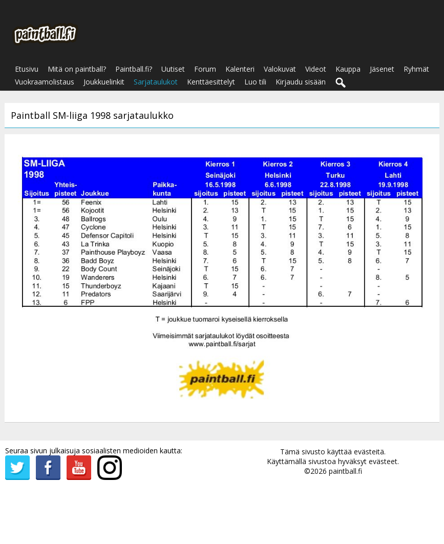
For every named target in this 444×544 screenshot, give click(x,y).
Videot (315, 69)
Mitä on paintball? (77, 69)
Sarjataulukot (156, 82)
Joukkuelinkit (103, 82)
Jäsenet (382, 69)
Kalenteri (240, 69)
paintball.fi (345, 471)
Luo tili (255, 82)
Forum (205, 69)
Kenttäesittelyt (211, 82)
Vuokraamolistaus (44, 82)
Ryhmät (416, 69)
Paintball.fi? (133, 69)
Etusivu (26, 69)
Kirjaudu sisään (301, 82)
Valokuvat (280, 69)
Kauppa (348, 69)
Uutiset (173, 69)
